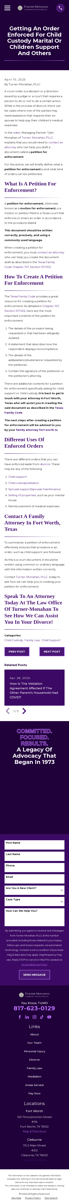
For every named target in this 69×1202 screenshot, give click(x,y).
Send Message (34, 974)
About (34, 1034)
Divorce (34, 1059)
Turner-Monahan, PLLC (37, 137)
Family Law (32, 640)
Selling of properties (22, 495)
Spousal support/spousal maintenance (34, 489)
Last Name (13, 854)
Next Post (52, 651)
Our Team (34, 1042)
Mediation (34, 1076)
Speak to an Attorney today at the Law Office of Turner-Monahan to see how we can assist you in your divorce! (33, 609)
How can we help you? (21, 910)
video (16, 132)
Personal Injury (34, 1051)
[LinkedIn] (27, 1017)
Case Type (13, 899)
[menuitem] (16, 1198)
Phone (10, 865)
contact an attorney (50, 252)
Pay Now (34, 1093)
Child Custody (13, 640)
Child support (17, 476)
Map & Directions (34, 1160)
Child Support (51, 640)
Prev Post (17, 651)
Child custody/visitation (23, 483)
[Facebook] (20, 1017)
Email (9, 876)
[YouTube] (49, 1017)
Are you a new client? (21, 888)
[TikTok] (42, 1017)
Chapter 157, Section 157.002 (31, 267)
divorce (45, 464)
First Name (13, 842)
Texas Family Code (22, 296)
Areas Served (34, 1085)
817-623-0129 (34, 1008)
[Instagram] (34, 1017)
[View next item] (24, 711)
